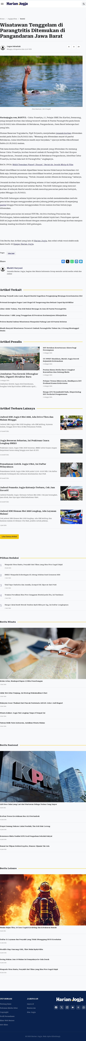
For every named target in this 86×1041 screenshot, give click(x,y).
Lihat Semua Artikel (9, 536)
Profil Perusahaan (7, 1016)
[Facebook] (56, 1007)
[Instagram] (67, 1007)
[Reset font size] (74, 47)
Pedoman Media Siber (9, 1008)
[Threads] (78, 1007)
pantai (3, 205)
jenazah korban (63, 133)
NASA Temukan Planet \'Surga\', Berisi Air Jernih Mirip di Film (42, 164)
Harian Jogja (40, 241)
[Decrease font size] (69, 47)
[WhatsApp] (84, 1007)
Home (2, 19)
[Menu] (2, 4)
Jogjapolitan (12, 19)
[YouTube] (72, 1007)
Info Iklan (4, 1025)
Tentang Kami (5, 1004)
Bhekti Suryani (15, 268)
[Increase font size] (79, 47)
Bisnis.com (31, 1008)
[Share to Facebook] (63, 261)
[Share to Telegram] (81, 261)
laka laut (11, 253)
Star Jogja (31, 1012)
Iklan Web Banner (7, 1020)
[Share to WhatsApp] (72, 261)
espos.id (30, 1004)
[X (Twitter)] (61, 1007)
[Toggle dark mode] (84, 4)
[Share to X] (67, 261)
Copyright (4, 1012)
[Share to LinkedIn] (76, 261)
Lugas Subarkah (14, 46)
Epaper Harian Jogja (23, 244)
